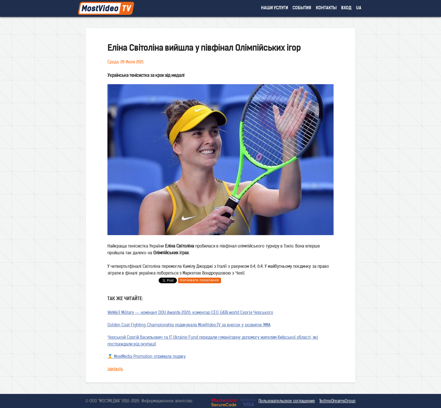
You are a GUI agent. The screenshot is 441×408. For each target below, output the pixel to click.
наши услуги (274, 8)
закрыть (115, 369)
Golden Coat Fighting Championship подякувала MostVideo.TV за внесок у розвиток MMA (189, 325)
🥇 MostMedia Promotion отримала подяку (146, 357)
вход (346, 8)
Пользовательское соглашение (286, 401)
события (301, 8)
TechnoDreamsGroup (337, 401)
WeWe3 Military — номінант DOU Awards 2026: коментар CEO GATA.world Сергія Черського (190, 313)
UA (358, 8)
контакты (326, 8)
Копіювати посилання (199, 280)
